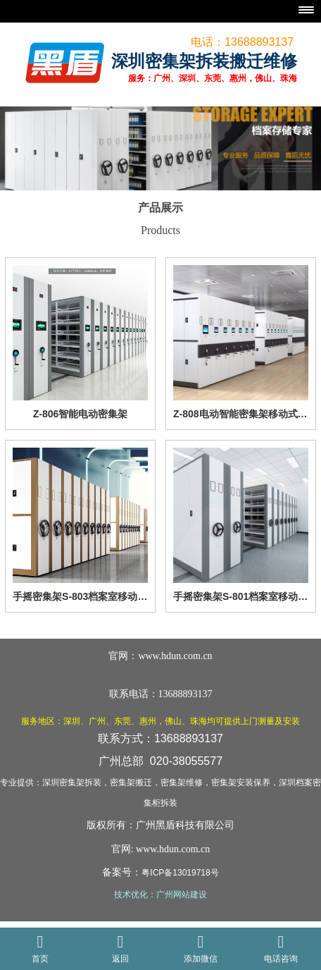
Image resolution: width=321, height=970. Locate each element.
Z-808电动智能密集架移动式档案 (240, 413)
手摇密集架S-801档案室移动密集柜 (240, 596)
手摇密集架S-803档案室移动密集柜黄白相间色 (80, 596)
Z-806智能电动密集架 (80, 413)
